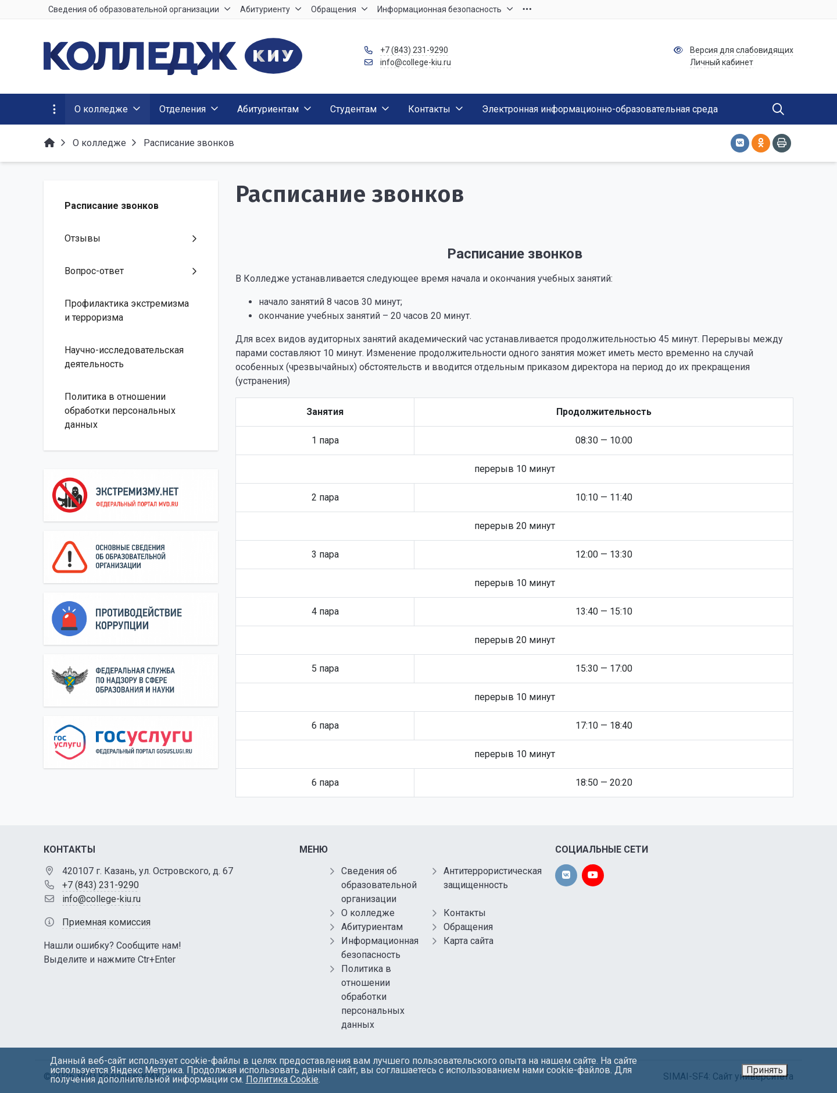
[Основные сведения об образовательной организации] (131, 557)
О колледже (368, 912)
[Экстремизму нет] (131, 495)
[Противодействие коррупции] (131, 618)
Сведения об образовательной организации (379, 884)
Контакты (464, 912)
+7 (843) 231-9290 (414, 50)
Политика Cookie (282, 1079)
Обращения (468, 926)
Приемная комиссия (106, 922)
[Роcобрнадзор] (131, 680)
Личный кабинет (721, 62)
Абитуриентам (372, 926)
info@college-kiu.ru (415, 62)
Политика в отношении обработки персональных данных (373, 996)
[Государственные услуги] (131, 742)
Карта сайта (468, 940)
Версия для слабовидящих (741, 50)
